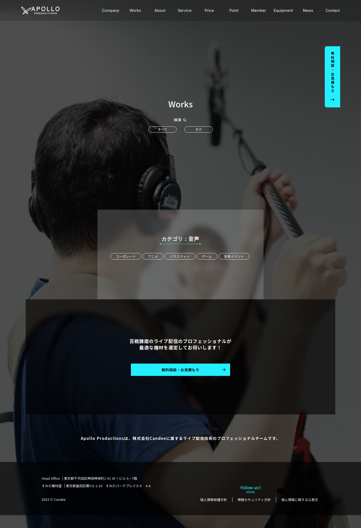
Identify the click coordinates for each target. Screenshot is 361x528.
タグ (198, 129)
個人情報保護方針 (213, 499)
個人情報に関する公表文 (299, 499)
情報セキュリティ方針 (254, 499)
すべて (162, 129)
